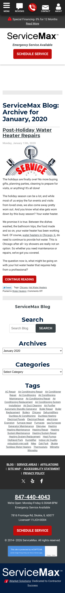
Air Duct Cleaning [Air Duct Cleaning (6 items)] (32, 405)
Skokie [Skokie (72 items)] (54, 443)
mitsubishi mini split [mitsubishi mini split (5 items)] (18, 443)
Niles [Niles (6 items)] (33, 443)
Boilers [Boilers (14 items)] (26, 412)
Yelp (32, 481)
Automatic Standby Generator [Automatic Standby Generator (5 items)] (21, 409)
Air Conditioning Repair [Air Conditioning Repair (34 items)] (38, 398)
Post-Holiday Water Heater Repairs (27, 132)
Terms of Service (34, 552)
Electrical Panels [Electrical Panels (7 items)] (16, 419)
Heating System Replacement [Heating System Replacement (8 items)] (24, 436)
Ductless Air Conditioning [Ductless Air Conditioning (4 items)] (22, 415)
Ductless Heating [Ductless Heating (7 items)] (47, 415)
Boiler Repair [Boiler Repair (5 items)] (46, 409)
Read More (32, 23)
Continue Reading (19, 279)
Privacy (49, 555)
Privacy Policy (23, 552)
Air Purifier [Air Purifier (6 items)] (49, 405)
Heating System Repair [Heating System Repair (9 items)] (44, 433)
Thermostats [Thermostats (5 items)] (40, 447)
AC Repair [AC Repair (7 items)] (10, 391)
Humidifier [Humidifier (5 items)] (30, 440)
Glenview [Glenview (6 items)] (41, 426)
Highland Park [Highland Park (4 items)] (15, 440)
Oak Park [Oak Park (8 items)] (43, 443)
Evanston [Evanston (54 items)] (9, 422)
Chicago (24, 287)
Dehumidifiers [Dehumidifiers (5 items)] (50, 412)
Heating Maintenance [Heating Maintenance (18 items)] (18, 429)
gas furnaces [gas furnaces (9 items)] (54, 422)
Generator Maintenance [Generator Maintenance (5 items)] (21, 426)
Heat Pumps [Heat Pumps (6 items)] (49, 436)
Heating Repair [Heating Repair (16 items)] (40, 429)
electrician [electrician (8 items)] (52, 419)
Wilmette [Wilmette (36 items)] (54, 447)
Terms (53, 555)
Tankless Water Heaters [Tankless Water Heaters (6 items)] (18, 447)
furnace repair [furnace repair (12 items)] (24, 422)
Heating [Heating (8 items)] (52, 426)
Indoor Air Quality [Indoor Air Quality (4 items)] (48, 440)
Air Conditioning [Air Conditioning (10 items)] (27, 395)
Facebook (41, 481)
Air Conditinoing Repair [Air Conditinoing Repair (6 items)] (30, 391)
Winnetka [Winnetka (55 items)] (32, 450)
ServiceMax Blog (32, 306)
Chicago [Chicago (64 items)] (36, 412)
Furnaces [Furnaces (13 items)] (39, 422)
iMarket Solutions (20, 581)
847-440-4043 (32, 8)
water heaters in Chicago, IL (39, 235)
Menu (7, 11)
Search (45, 328)
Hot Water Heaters (38, 287)
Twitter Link (7, 287)
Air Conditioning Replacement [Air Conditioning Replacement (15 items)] (30, 400)
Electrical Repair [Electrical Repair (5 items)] (35, 419)
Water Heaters (19, 291)
